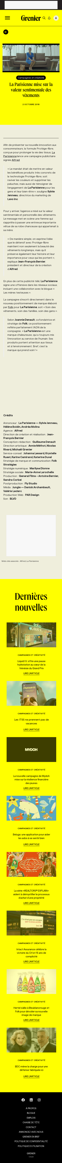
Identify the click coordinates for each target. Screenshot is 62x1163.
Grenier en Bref (31, 1136)
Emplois (31, 1118)
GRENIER (31, 1153)
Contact (31, 1127)
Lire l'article (31, 673)
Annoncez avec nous (31, 1132)
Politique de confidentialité (31, 1141)
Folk (10, 307)
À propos (31, 1108)
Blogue (31, 1113)
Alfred (16, 160)
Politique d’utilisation (31, 1146)
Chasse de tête (31, 1122)
